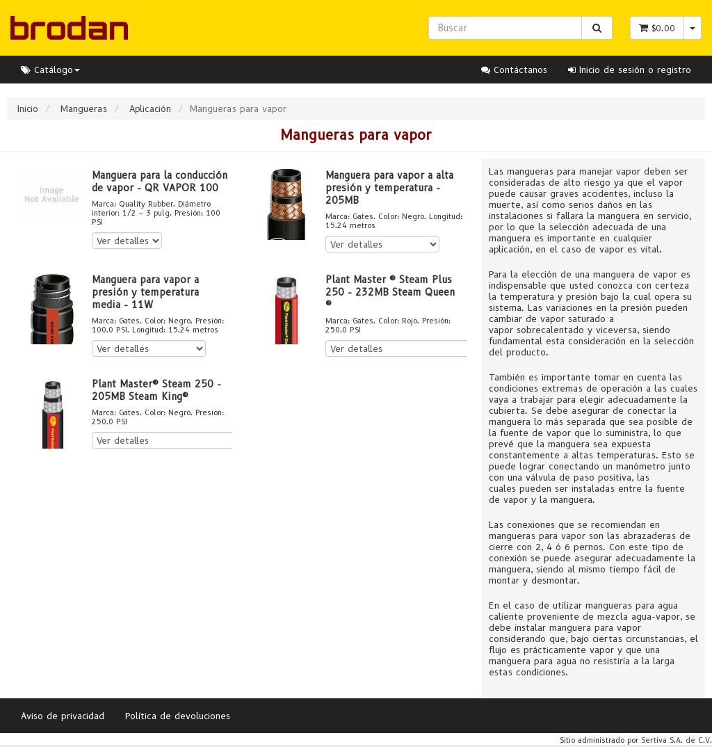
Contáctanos (514, 69)
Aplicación (150, 108)
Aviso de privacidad (62, 715)
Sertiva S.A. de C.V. (676, 740)
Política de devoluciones (177, 715)
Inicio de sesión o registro (629, 69)
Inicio (27, 108)
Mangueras (83, 108)
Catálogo (50, 69)
